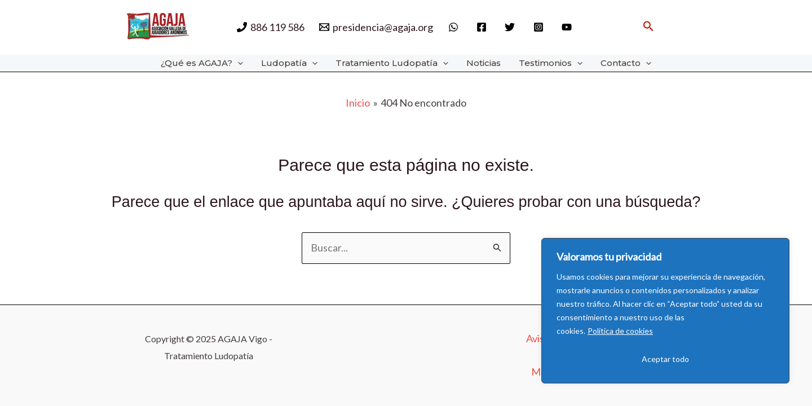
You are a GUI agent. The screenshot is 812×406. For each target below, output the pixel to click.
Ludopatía (289, 63)
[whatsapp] (454, 27)
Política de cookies (620, 331)
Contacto (626, 63)
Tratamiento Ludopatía (392, 63)
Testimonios (550, 63)
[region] (665, 310)
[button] (648, 26)
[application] (237, 63)
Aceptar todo (665, 359)
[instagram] (540, 27)
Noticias (483, 63)
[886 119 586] (270, 27)
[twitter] (511, 27)
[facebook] (483, 27)
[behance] (568, 27)
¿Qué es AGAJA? (202, 63)
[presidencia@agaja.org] (376, 27)
